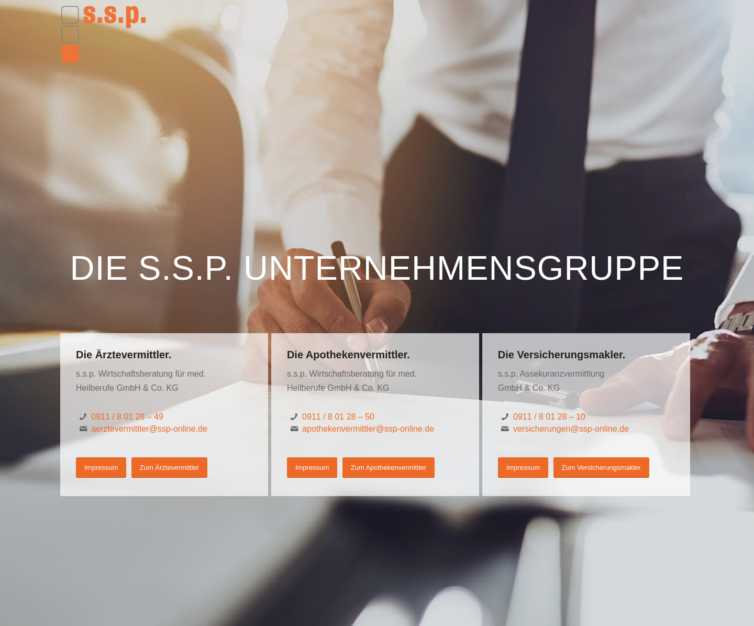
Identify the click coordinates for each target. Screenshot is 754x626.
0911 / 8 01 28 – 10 (549, 416)
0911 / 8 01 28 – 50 (338, 416)
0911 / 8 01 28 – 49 (127, 416)
